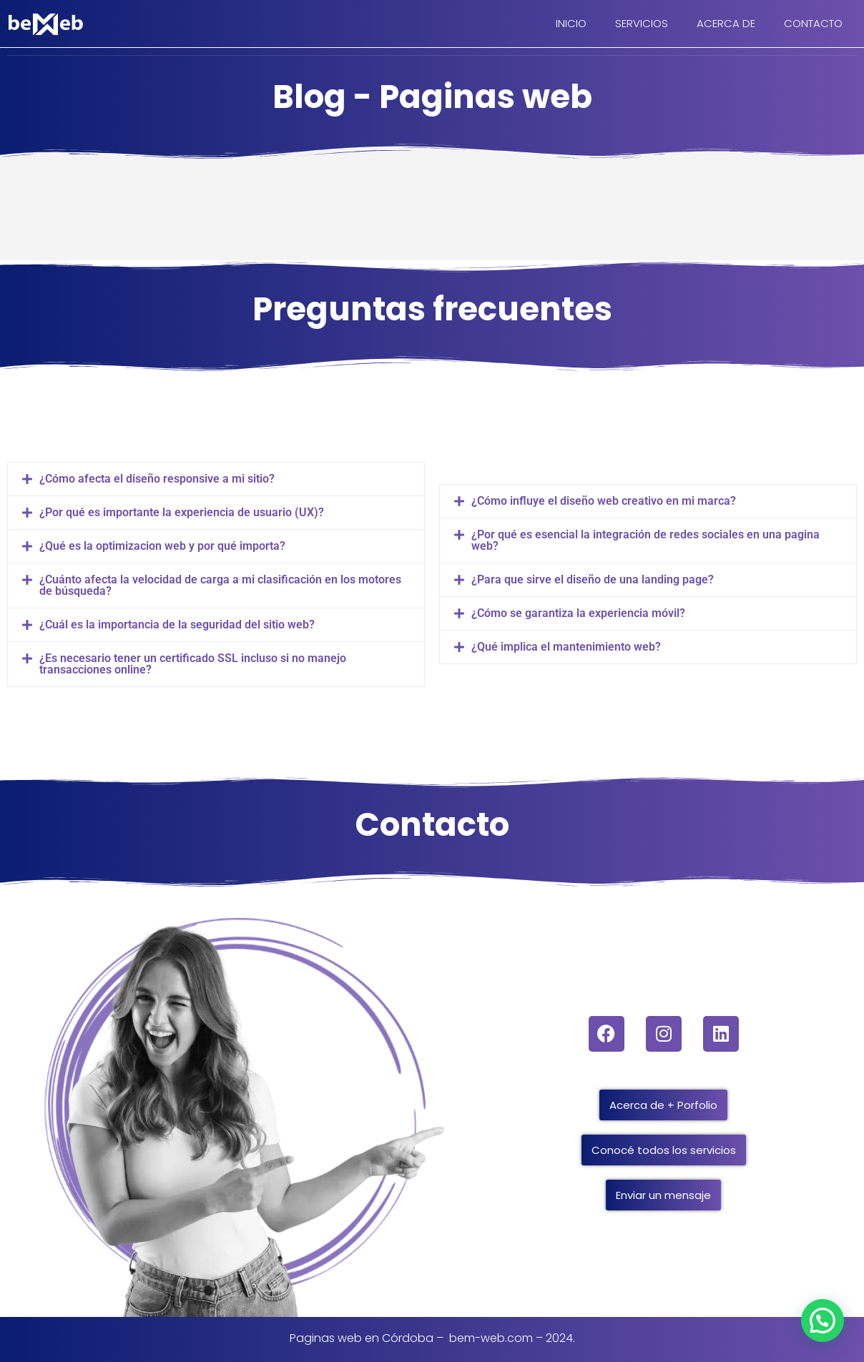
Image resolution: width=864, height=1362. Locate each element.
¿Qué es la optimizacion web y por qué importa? (162, 546)
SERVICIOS (641, 23)
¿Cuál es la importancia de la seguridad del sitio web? (177, 624)
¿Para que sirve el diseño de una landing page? (592, 579)
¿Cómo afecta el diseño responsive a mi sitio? (157, 478)
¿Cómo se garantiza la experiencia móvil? (578, 613)
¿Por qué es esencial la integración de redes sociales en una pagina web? (645, 540)
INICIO (571, 23)
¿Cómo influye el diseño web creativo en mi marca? (603, 501)
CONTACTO (813, 23)
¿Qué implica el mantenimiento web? (566, 646)
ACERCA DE (726, 23)
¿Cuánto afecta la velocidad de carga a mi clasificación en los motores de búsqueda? (220, 585)
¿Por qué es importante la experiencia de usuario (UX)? (181, 512)
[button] (216, 479)
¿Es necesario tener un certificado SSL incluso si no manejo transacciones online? (192, 663)
